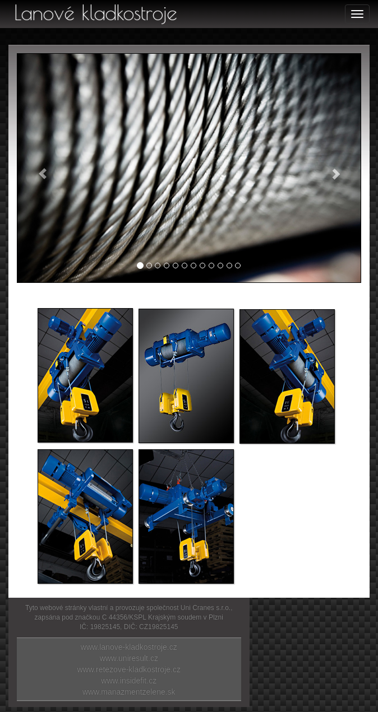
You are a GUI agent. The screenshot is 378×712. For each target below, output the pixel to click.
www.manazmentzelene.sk (129, 691)
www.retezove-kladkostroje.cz (129, 669)
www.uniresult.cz (129, 658)
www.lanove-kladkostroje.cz (129, 647)
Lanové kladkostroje (95, 12)
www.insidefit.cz (128, 680)
